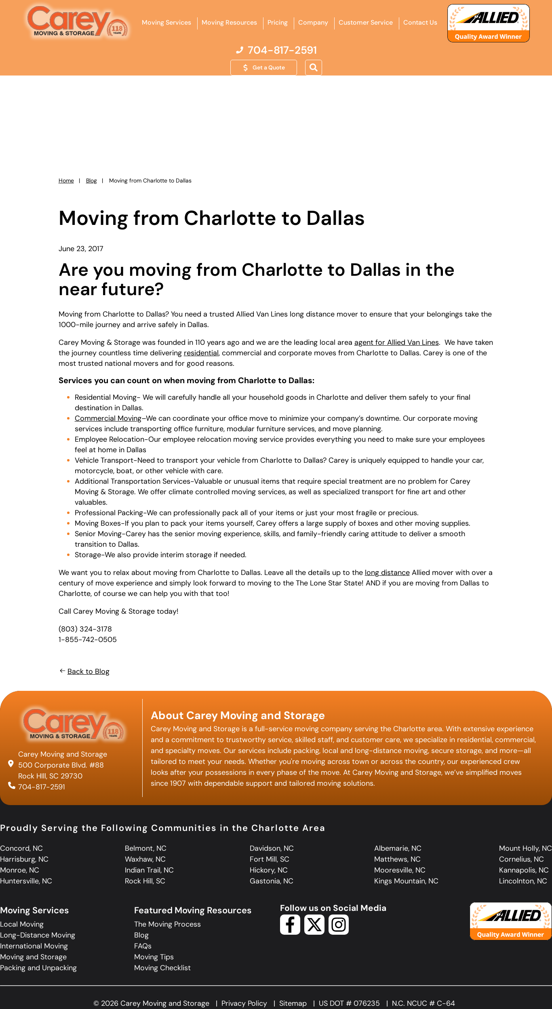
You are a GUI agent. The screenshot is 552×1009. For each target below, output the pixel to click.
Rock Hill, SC (145, 881)
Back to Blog (84, 671)
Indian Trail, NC (149, 870)
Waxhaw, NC (145, 859)
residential (201, 353)
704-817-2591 (41, 787)
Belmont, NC (145, 848)
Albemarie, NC (397, 848)
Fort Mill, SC (269, 859)
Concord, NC (21, 848)
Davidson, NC (272, 848)
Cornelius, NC (521, 859)
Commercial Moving (108, 418)
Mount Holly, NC (525, 848)
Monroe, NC (19, 870)
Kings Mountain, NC (406, 881)
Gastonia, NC (271, 881)
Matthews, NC (397, 859)
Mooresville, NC (400, 870)
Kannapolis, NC (524, 870)
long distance (387, 572)
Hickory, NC (269, 870)
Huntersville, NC (26, 881)
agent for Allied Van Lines (396, 342)
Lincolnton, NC (523, 881)
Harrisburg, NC (24, 859)
